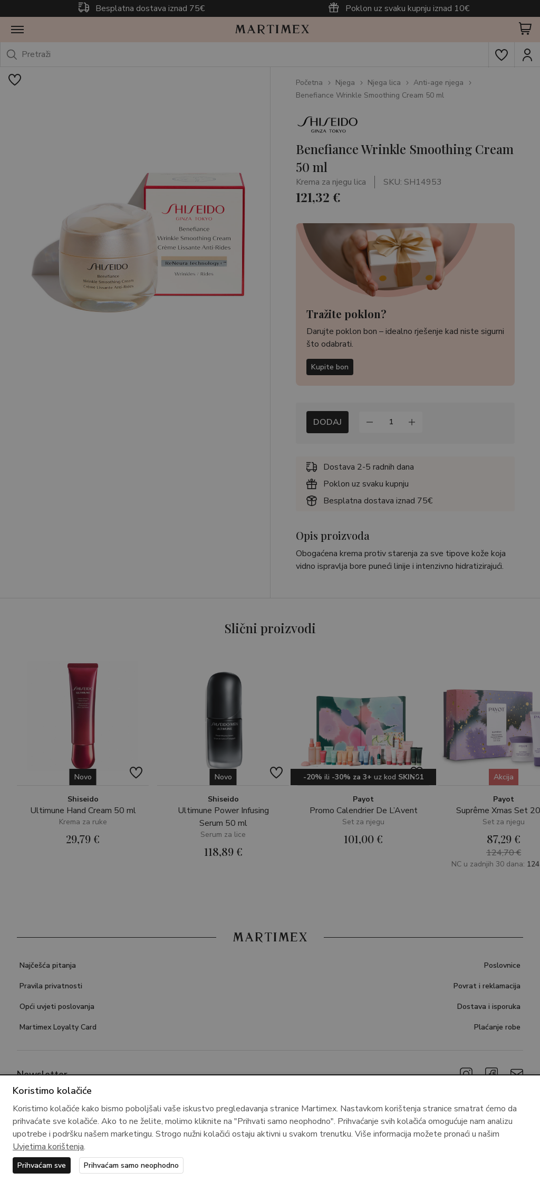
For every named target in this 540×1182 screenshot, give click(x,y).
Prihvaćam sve (41, 1165)
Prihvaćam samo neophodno (131, 1165)
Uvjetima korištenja (48, 1146)
